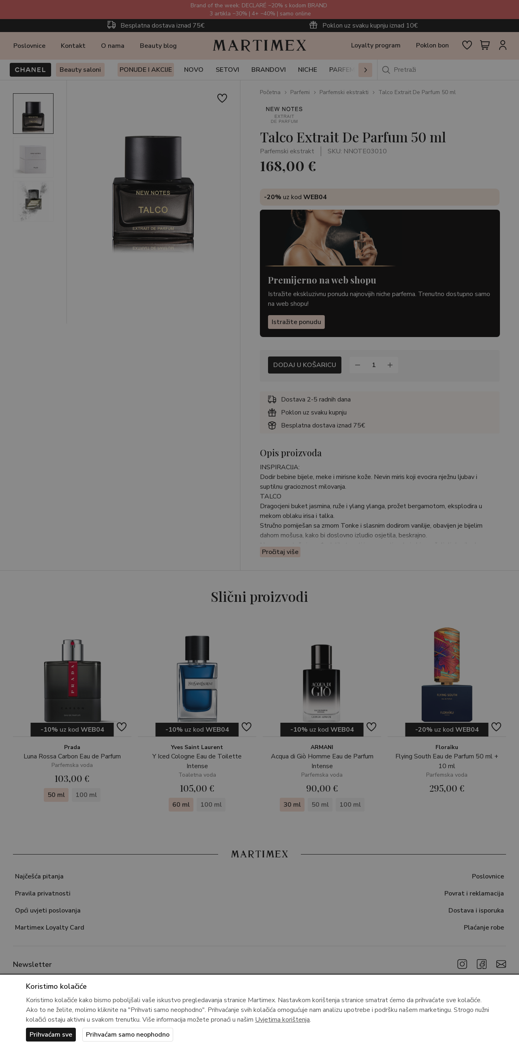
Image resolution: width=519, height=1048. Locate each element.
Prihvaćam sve (51, 1034)
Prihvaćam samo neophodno (127, 1034)
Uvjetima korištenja (282, 1019)
